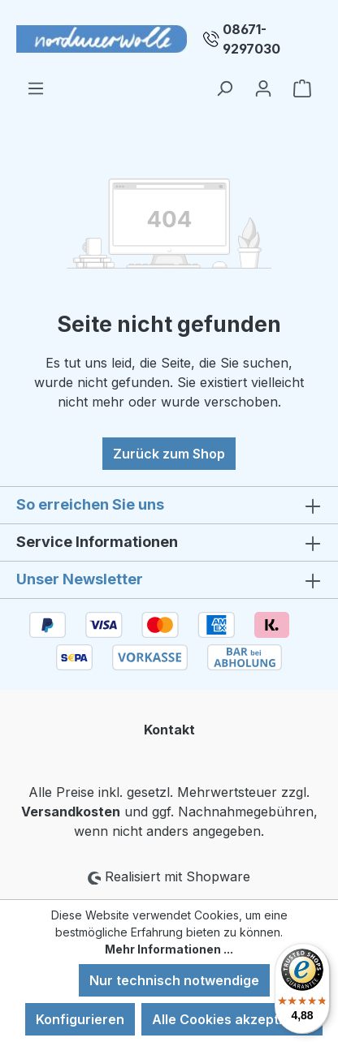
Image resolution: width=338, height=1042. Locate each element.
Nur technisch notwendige (174, 980)
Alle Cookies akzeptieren (232, 1019)
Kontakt (169, 729)
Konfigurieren (80, 1019)
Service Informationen (97, 541)
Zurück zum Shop (169, 454)
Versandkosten (70, 811)
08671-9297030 (251, 39)
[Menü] (35, 87)
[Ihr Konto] (263, 87)
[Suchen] (224, 87)
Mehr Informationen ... (169, 949)
